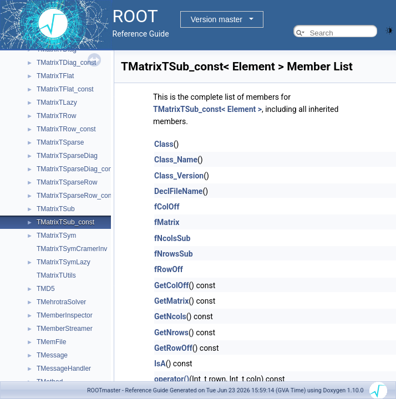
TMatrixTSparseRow (67, 182)
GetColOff (171, 285)
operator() (171, 379)
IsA (160, 363)
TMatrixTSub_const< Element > (207, 109)
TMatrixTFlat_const (65, 89)
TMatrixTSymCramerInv (72, 249)
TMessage (52, 355)
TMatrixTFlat (55, 76)
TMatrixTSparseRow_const (77, 196)
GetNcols (170, 316)
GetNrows (171, 332)
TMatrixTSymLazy (63, 262)
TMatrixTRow (56, 116)
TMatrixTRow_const (66, 129)
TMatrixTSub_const (65, 222)
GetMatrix (171, 300)
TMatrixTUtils (56, 275)
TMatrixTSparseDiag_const (77, 169)
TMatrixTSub (56, 209)
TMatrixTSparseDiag (67, 156)
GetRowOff (173, 348)
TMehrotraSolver (61, 302)
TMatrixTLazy (57, 102)
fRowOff (168, 269)
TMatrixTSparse (60, 142)
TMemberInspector (65, 315)
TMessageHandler (64, 368)
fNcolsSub (172, 238)
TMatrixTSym (56, 235)
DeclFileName (178, 191)
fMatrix (166, 222)
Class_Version (179, 175)
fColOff (166, 206)
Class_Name (175, 159)
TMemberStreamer (65, 328)
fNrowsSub (173, 253)
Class (164, 144)
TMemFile (51, 342)
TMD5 (46, 289)
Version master (216, 19)
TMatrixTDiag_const (66, 62)
